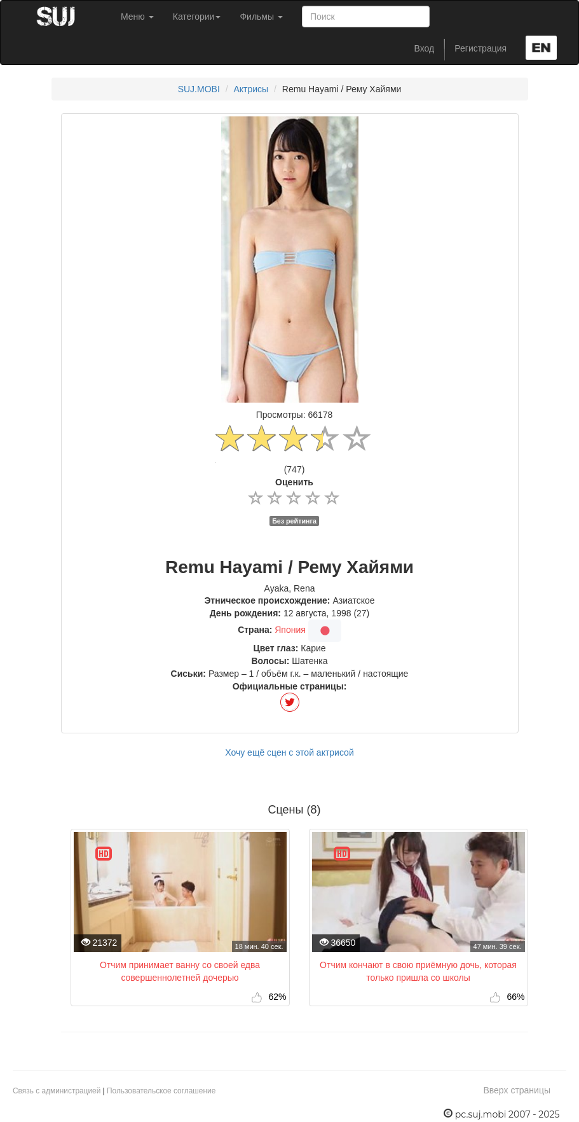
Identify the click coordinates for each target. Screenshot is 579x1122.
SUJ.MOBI (199, 89)
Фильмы (261, 16)
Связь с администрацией (56, 1090)
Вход (424, 48)
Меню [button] (137, 16)
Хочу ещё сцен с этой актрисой (289, 752)
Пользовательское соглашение (161, 1090)
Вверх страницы (516, 1090)
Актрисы (250, 89)
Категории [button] (197, 16)
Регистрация (480, 48)
